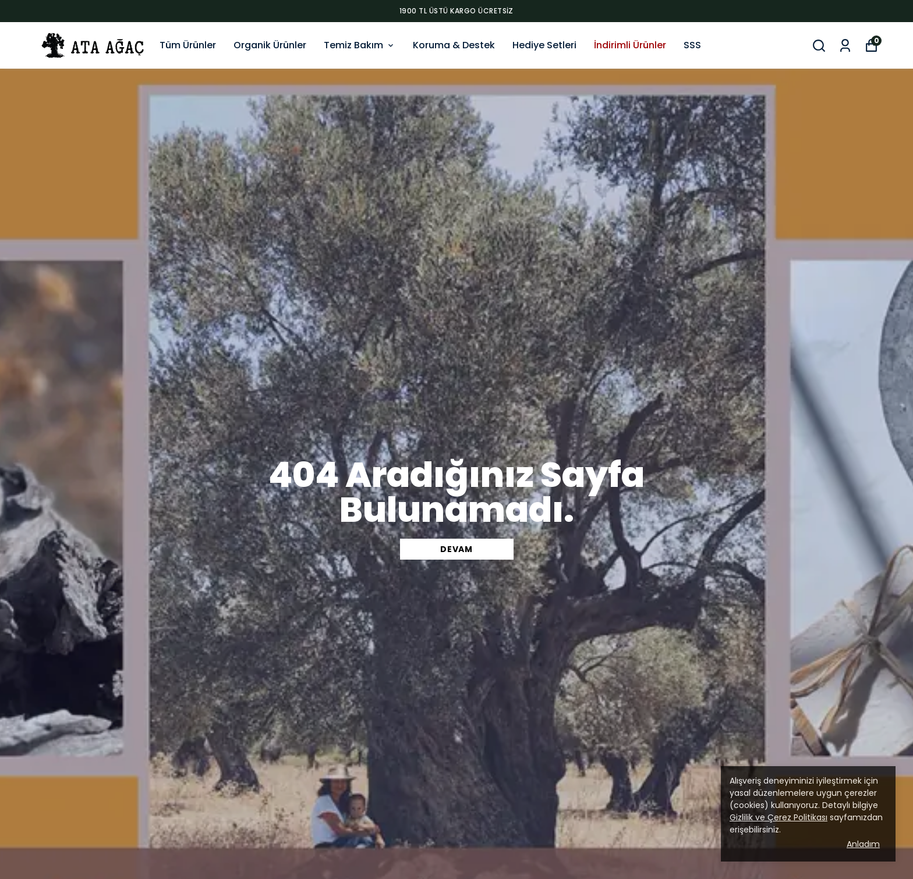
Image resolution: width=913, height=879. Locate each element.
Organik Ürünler (269, 45)
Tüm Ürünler (188, 45)
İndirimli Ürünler (630, 45)
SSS (692, 45)
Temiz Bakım (359, 45)
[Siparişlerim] (845, 45)
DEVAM (456, 549)
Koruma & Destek (454, 45)
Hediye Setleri (544, 45)
